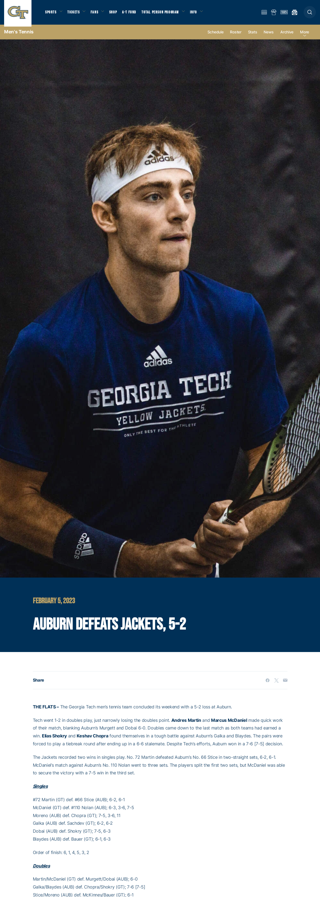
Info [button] (200, 13)
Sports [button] (51, 13)
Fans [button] (98, 13)
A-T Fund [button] (134, 13)
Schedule (215, 36)
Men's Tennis (19, 35)
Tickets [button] (75, 13)
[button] (310, 14)
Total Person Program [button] (165, 13)
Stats (252, 36)
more (304, 36)
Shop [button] (118, 13)
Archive (286, 36)
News (269, 36)
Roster (235, 36)
